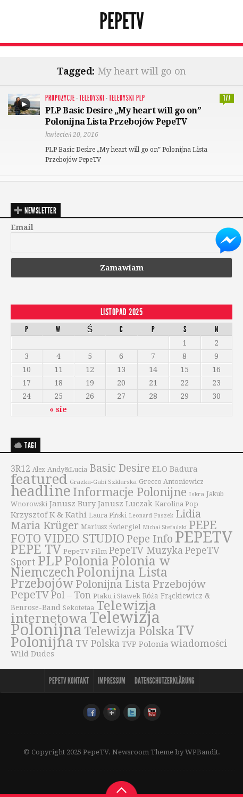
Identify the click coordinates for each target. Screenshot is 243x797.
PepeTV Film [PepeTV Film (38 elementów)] (85, 551)
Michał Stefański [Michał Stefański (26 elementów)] (164, 527)
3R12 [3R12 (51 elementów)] (20, 469)
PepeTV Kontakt (69, 681)
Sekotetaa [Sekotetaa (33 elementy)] (78, 608)
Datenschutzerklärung (165, 681)
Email (22, 227)
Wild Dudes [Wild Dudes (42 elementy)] (32, 654)
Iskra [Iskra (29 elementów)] (196, 494)
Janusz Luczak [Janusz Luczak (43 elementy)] (125, 503)
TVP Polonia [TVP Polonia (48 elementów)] (145, 644)
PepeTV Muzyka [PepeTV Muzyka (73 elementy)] (146, 550)
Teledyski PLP (127, 98)
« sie (58, 409)
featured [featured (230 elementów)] (39, 479)
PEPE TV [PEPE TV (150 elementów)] (36, 549)
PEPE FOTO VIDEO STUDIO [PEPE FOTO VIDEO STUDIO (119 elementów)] (113, 532)
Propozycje (60, 98)
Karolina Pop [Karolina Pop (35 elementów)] (176, 504)
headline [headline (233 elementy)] (41, 491)
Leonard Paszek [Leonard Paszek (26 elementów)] (151, 515)
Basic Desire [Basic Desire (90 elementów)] (119, 468)
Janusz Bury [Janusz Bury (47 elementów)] (72, 503)
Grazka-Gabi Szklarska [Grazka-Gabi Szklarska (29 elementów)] (103, 482)
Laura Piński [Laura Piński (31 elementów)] (108, 515)
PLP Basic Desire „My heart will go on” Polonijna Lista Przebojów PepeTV (123, 116)
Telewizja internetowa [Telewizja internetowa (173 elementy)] (83, 612)
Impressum (111, 681)
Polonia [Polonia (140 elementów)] (86, 561)
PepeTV (121, 21)
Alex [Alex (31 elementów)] (38, 469)
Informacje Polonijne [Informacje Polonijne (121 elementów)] (130, 492)
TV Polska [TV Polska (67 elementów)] (98, 643)
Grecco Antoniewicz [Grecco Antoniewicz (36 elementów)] (171, 482)
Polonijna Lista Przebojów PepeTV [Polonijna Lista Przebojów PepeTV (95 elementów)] (108, 589)
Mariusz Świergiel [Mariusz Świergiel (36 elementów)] (110, 527)
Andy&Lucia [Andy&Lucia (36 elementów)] (67, 469)
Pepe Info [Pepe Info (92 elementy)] (150, 539)
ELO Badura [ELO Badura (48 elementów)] (175, 469)
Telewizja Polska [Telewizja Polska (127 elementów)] (129, 631)
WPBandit (201, 752)
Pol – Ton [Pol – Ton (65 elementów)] (71, 595)
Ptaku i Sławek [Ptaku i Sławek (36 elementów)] (116, 596)
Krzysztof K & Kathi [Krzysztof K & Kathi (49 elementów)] (49, 515)
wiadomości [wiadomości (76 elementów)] (199, 643)
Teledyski (92, 98)
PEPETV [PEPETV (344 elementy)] (203, 537)
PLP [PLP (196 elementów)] (50, 561)
